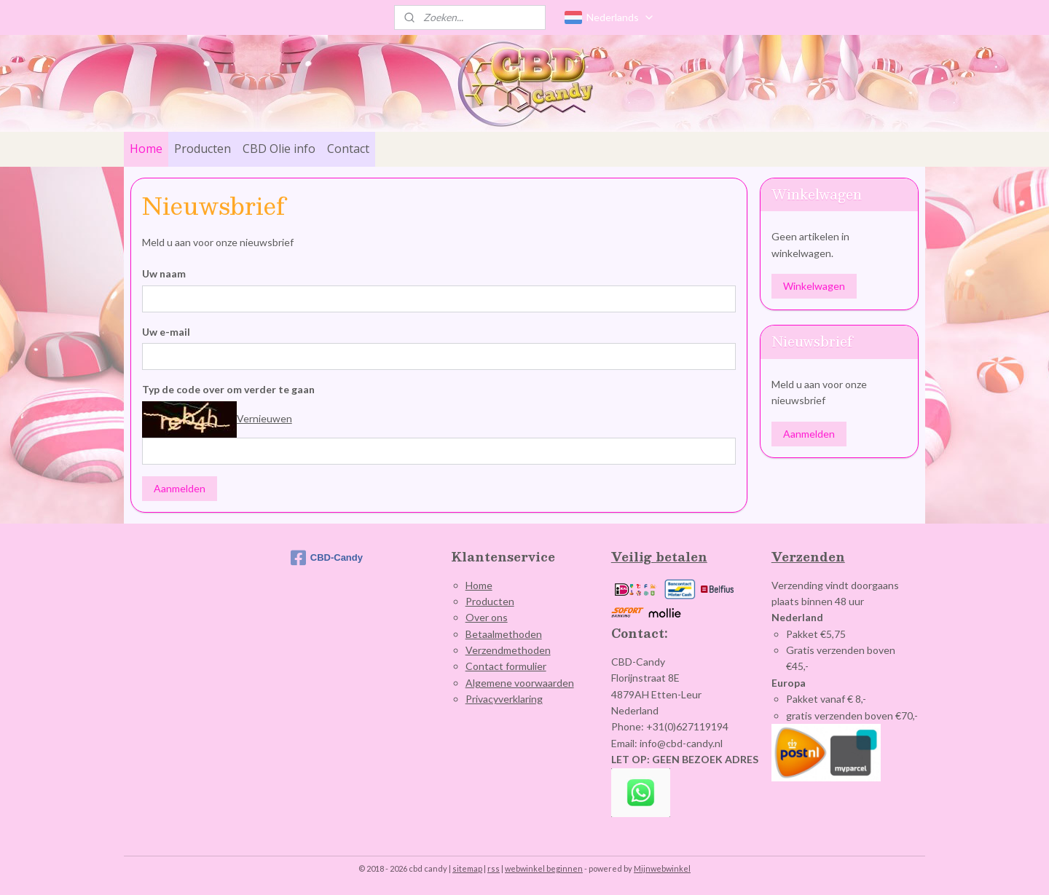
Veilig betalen (659, 557)
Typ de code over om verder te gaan (228, 389)
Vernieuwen (264, 418)
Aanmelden (179, 488)
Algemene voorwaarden (519, 683)
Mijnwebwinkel (662, 868)
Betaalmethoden (503, 634)
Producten (202, 149)
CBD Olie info (279, 149)
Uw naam (164, 273)
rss (493, 868)
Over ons (486, 617)
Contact (348, 149)
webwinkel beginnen (544, 868)
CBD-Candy (327, 558)
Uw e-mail (166, 331)
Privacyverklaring (504, 699)
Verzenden (808, 557)
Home (146, 149)
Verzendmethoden (508, 650)
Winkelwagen (814, 286)
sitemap (467, 868)
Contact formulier (505, 666)
